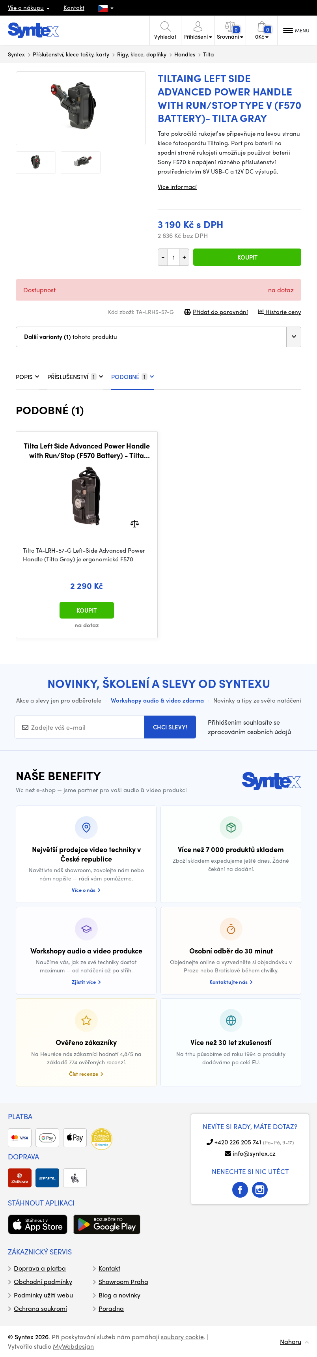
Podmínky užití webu (43, 1294)
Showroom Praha (123, 1281)
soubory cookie (182, 1336)
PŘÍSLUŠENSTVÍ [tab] (75, 376)
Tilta (208, 54)
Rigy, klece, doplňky (141, 54)
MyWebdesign (73, 1346)
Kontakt (73, 7)
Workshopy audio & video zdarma (157, 700)
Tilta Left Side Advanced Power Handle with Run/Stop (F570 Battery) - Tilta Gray (87, 450)
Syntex (16, 54)
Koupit (247, 257)
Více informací (177, 186)
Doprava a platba (40, 1268)
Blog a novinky (119, 1294)
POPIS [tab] (27, 376)
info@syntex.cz (254, 1153)
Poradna (111, 1308)
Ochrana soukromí (40, 1308)
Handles (184, 54)
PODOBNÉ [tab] (132, 376)
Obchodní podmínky (43, 1281)
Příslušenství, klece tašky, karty (71, 54)
